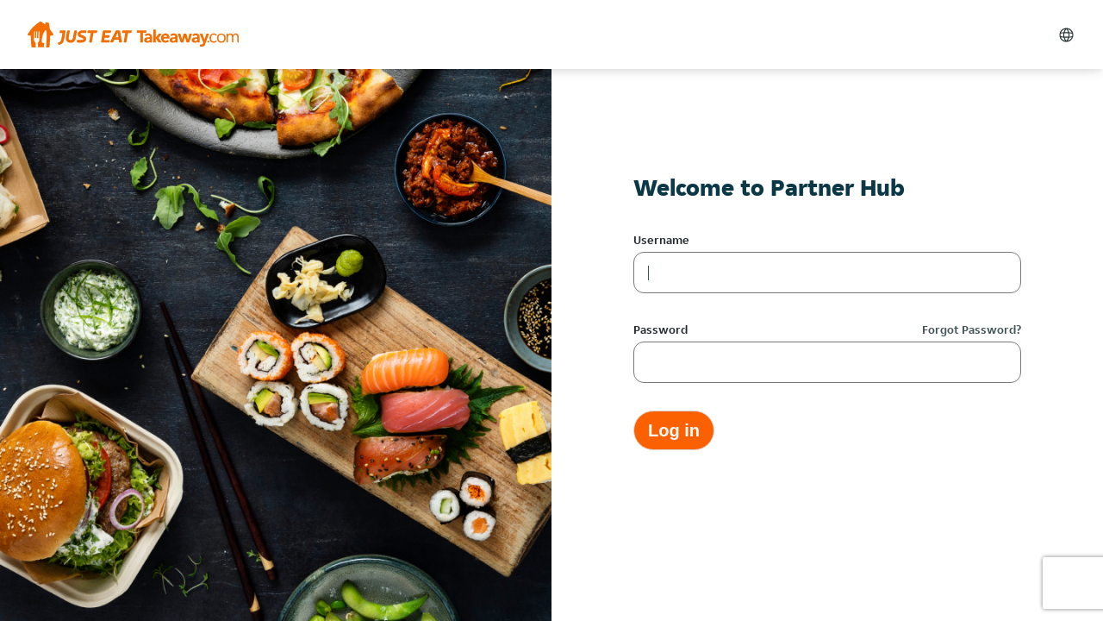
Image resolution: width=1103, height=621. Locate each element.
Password (660, 329)
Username (661, 240)
